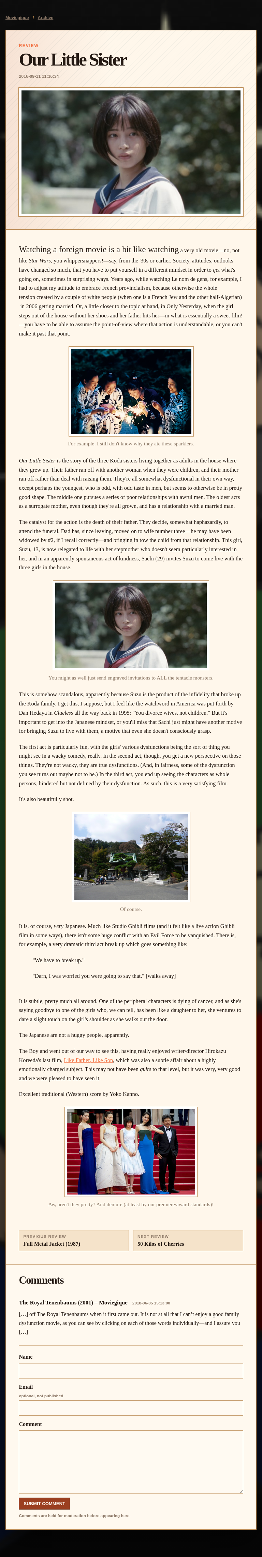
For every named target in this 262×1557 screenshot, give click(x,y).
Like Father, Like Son (88, 1060)
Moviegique (17, 17)
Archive (46, 17)
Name (131, 1366)
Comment (131, 1457)
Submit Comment (44, 1503)
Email (131, 1400)
